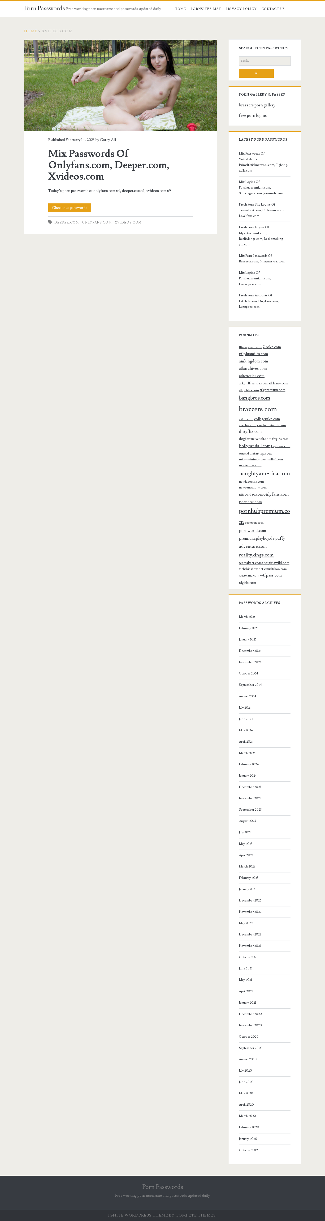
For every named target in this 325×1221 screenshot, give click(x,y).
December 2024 (250, 651)
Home (180, 9)
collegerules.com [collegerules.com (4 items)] (267, 419)
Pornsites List (206, 9)
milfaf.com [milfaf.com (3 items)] (275, 459)
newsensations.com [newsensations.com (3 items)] (253, 487)
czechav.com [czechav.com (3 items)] (247, 425)
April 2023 (246, 855)
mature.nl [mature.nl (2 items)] (244, 453)
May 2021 (245, 980)
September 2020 (250, 1048)
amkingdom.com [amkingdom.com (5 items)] (253, 361)
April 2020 (246, 1105)
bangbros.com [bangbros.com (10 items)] (254, 398)
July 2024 (245, 708)
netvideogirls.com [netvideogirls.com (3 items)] (251, 482)
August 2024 (247, 696)
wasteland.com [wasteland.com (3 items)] (249, 575)
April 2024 (246, 742)
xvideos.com (128, 222)
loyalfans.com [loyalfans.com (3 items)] (280, 446)
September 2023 (250, 810)
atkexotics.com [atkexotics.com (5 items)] (251, 376)
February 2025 (248, 628)
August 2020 (248, 1059)
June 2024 (246, 719)
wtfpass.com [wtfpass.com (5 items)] (271, 575)
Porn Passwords (44, 8)
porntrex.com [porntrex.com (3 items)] (254, 523)
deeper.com (66, 222)
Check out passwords (69, 207)
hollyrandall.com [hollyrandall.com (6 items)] (254, 446)
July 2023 (245, 832)
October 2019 (248, 1150)
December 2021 (250, 934)
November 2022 (250, 912)
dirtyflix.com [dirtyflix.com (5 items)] (250, 431)
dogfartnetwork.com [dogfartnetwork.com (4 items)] (255, 438)
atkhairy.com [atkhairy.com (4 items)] (278, 383)
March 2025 (247, 617)
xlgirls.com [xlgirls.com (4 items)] (247, 582)
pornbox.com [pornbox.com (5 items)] (250, 502)
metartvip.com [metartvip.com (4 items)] (261, 453)
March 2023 (247, 866)
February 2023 (248, 878)
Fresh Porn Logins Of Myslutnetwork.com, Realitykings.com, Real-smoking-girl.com (261, 235)
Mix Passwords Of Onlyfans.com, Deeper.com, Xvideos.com (120, 85)
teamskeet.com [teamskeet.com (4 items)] (250, 562)
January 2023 (247, 889)
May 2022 (246, 923)
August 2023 (247, 821)
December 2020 (250, 1014)
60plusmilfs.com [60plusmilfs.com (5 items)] (253, 354)
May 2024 (246, 730)
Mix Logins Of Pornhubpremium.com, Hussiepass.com (255, 278)
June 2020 (246, 1082)
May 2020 (246, 1093)
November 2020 (250, 1025)
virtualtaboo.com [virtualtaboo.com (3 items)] (275, 569)
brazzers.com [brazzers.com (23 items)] (258, 409)
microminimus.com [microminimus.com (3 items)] (253, 459)
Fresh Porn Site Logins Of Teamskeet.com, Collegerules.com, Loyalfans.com (263, 210)
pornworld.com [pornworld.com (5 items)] (252, 530)
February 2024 (249, 764)
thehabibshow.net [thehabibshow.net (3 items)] (251, 569)
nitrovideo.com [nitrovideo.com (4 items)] (251, 494)
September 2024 (250, 685)
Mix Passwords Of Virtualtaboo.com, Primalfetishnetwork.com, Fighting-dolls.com (263, 162)
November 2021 (250, 946)
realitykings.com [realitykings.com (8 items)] (256, 555)
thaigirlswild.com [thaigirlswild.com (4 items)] (275, 562)
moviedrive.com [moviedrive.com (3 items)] (250, 465)
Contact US (273, 9)
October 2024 (248, 673)
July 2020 (245, 1071)
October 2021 (248, 957)
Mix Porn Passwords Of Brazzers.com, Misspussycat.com (262, 258)
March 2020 (247, 1116)
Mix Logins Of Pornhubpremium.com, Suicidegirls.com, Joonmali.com (261, 187)
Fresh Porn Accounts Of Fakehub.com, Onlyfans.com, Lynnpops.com (259, 301)
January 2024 (248, 776)
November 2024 (250, 662)
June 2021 (245, 968)
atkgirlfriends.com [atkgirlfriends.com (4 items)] (253, 383)
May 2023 (245, 844)
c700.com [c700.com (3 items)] (246, 419)
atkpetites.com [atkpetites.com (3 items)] (249, 390)
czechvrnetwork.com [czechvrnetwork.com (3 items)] (271, 425)
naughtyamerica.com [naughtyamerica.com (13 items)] (264, 473)
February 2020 (249, 1127)
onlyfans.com (97, 222)
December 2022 (250, 900)
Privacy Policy (241, 9)
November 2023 (250, 798)
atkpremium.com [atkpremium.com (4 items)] (272, 389)
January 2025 (247, 639)
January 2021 (247, 1003)
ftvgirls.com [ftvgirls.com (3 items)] (280, 439)
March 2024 (247, 753)
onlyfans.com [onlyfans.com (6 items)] (276, 494)
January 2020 (248, 1139)
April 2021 (246, 991)
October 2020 (249, 1037)
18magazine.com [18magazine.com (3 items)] (250, 347)
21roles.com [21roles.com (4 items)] (272, 347)
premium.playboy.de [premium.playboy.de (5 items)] (256, 538)
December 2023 (250, 787)
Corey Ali (108, 139)
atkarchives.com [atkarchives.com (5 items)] (253, 368)
